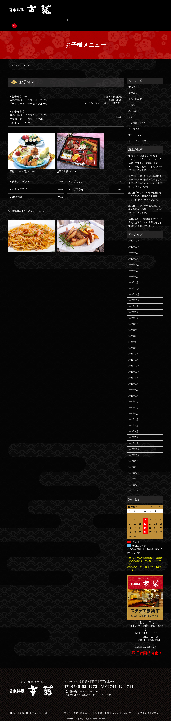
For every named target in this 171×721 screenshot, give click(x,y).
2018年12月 (134, 444)
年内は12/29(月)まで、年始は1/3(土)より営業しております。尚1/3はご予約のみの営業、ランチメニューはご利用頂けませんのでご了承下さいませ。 (145, 158)
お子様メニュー (116, 21)
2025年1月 (133, 254)
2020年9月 (133, 408)
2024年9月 (133, 266)
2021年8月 (133, 373)
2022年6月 (133, 337)
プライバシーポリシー (139, 136)
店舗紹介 (16, 21)
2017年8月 (133, 474)
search (131, 21)
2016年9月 (133, 486)
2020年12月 (134, 397)
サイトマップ (135, 130)
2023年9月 (133, 301)
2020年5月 (133, 415)
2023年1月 (133, 319)
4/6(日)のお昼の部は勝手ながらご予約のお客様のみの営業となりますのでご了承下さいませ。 (145, 217)
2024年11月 (133, 260)
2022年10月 (134, 325)
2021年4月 (133, 385)
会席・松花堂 (32, 21)
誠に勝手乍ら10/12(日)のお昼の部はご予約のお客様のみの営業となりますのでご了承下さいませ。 (145, 191)
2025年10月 (134, 242)
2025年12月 (134, 236)
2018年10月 (134, 450)
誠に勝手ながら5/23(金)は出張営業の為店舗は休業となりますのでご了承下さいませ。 (145, 204)
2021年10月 (134, 367)
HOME (131, 82)
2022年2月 (133, 349)
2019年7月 (133, 432)
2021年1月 (133, 391)
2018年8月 (133, 462)
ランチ (74, 21)
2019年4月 (133, 438)
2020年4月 (133, 420)
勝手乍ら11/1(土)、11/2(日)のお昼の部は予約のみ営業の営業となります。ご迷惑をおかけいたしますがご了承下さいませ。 (145, 176)
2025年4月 (133, 248)
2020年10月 (134, 403)
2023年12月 (134, 283)
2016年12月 (134, 480)
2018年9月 (133, 456)
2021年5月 (133, 379)
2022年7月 (133, 331)
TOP (11, 60)
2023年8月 (133, 307)
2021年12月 (134, 361)
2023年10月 (134, 295)
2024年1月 (133, 278)
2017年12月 (134, 468)
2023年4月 (133, 313)
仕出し (48, 21)
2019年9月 (133, 426)
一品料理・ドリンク (93, 21)
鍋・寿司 (61, 21)
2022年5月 (133, 343)
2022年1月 (133, 355)
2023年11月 (133, 289)
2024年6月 (133, 271)
